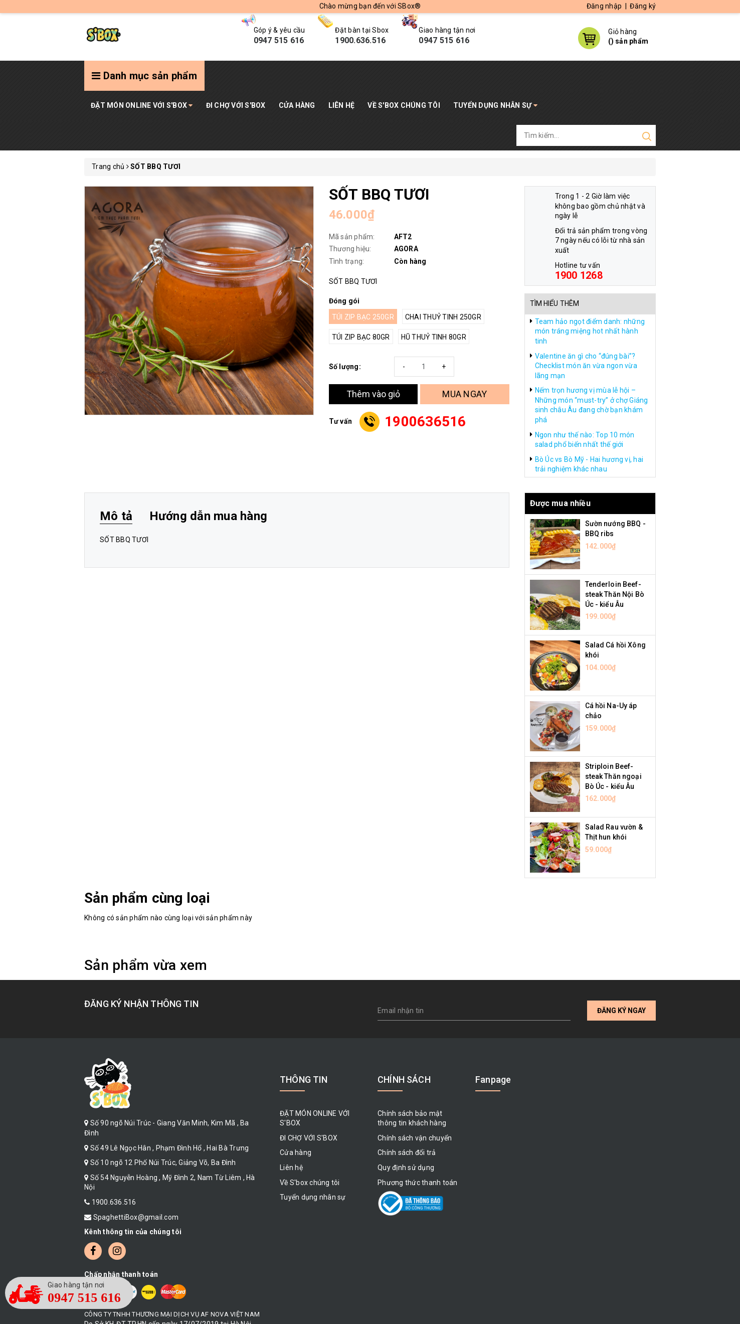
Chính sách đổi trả (407, 1152)
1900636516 (425, 421)
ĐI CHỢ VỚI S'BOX (236, 105)
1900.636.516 (114, 1202)
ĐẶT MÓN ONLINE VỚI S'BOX (142, 105)
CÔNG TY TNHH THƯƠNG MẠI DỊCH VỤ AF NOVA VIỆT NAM (172, 1314)
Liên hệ (341, 105)
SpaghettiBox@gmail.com (136, 1217)
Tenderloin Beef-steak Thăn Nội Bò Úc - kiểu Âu (614, 594)
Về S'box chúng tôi (403, 105)
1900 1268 (579, 275)
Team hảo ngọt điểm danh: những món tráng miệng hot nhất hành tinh (590, 331)
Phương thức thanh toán (418, 1183)
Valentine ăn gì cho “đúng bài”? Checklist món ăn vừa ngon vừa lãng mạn (586, 366)
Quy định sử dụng (406, 1168)
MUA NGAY (464, 394)
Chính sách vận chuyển (415, 1138)
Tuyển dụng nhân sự (495, 105)
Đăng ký (643, 6)
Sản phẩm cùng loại (147, 898)
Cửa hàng (297, 105)
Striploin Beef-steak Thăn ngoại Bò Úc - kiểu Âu (613, 776)
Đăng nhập (604, 6)
